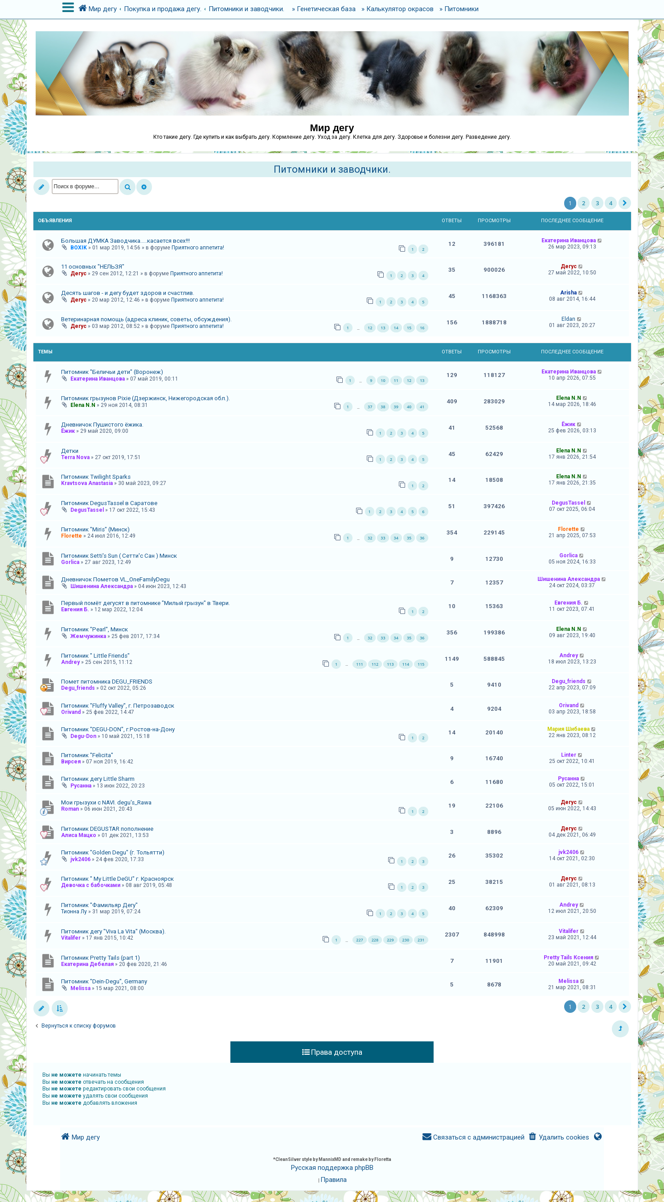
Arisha (568, 293)
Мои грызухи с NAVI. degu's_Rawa (106, 802)
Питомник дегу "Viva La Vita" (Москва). (113, 931)
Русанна (80, 786)
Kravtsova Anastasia (87, 483)
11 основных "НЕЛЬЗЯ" (92, 266)
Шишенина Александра (101, 586)
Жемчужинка (88, 636)
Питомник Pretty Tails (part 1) (100, 957)
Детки (69, 451)
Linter (568, 755)
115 (421, 664)
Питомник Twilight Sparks (96, 476)
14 (396, 328)
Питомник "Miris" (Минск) (95, 529)
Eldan (568, 319)
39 (396, 407)
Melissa (80, 988)
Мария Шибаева (568, 729)
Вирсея (71, 762)
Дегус (78, 273)
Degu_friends (78, 688)
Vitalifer (71, 938)
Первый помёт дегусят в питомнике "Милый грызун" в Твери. (145, 603)
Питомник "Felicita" (87, 755)
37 (370, 407)
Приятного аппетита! (198, 248)
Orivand (71, 712)
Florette (71, 536)
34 (396, 538)
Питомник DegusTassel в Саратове (109, 503)
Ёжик (68, 431)
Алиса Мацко (78, 835)
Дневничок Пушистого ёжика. (102, 424)
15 (409, 328)
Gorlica (70, 562)
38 (383, 407)
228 (375, 940)
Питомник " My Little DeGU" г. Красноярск (117, 878)
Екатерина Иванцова (568, 240)
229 (390, 940)
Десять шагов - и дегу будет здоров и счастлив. (127, 293)
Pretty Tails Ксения (568, 957)
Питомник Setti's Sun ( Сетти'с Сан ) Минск (119, 555)
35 (409, 538)
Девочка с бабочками (90, 885)
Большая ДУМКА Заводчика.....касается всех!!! (125, 240)
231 (421, 940)
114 (405, 664)
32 (370, 538)
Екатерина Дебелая (87, 964)
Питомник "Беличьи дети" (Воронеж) (112, 372)
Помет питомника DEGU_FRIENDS (106, 681)
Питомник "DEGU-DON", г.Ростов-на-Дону (118, 729)
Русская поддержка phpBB (332, 1168)
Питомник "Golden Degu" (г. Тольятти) (112, 852)
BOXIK (78, 248)
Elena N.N (82, 405)
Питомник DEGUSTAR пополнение (107, 828)
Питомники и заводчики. (332, 169)
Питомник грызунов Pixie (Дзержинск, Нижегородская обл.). (145, 398)
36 (422, 538)
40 (409, 407)
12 (370, 328)
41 (422, 407)
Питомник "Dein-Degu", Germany (104, 981)
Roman (70, 809)
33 (383, 538)
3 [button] (597, 203)
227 (359, 940)
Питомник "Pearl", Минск (94, 629)
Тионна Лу (74, 911)
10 (383, 380)
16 (422, 328)
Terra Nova (75, 457)
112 (375, 664)
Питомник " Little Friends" (95, 655)
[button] (625, 203)
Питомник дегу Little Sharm (98, 778)
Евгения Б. (75, 609)
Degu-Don (83, 736)
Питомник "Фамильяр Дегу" (99, 905)
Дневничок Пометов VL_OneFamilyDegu (115, 579)
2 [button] (583, 203)
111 (359, 664)
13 (383, 328)
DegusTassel (87, 510)
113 (390, 664)
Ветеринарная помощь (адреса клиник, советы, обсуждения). (146, 319)
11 (396, 380)
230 (405, 940)
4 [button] (610, 203)
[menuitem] (559, 1137)
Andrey (70, 662)
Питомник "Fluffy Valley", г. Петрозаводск (117, 705)
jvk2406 (80, 859)
